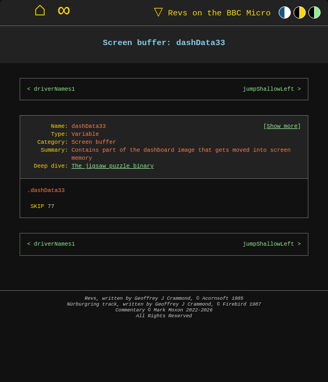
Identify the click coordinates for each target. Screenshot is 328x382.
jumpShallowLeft (268, 89)
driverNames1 (54, 89)
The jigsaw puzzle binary (113, 166)
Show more (282, 126)
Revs (210, 12)
